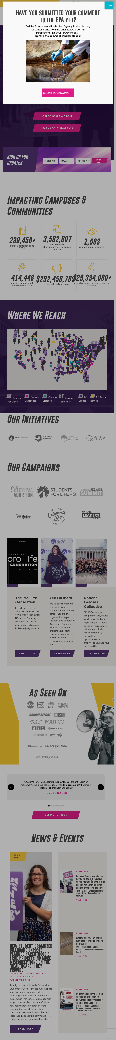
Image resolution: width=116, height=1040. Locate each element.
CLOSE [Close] (109, 5)
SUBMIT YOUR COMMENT (58, 92)
